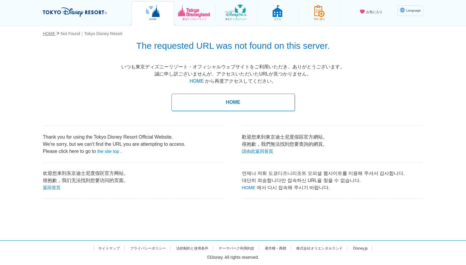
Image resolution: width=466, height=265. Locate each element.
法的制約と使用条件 (187, 248)
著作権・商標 (280, 248)
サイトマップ (93, 248)
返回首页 (52, 187)
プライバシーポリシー (137, 248)
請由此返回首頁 (258, 151)
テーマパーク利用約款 (237, 248)
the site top (108, 151)
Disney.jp (376, 248)
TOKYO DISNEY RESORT (81, 12)
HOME (197, 81)
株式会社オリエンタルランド (331, 248)
